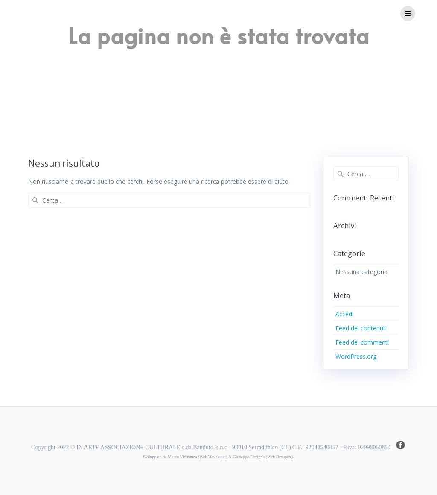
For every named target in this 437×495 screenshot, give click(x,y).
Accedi (344, 314)
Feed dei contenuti (361, 328)
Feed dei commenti (362, 342)
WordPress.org (355, 356)
